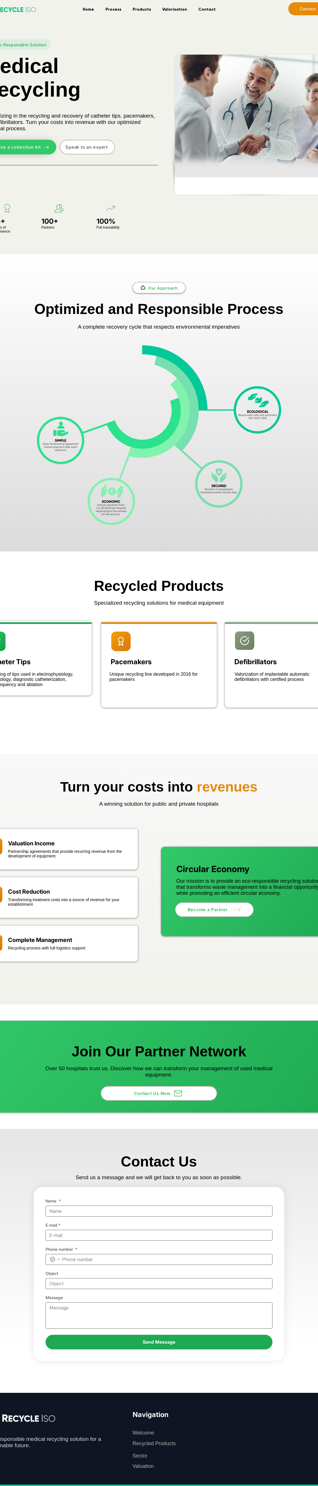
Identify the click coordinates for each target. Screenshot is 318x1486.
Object (52, 1273)
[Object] (157, 1283)
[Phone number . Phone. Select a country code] (55, 1259)
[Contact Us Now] (159, 1093)
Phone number (61, 1249)
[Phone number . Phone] (165, 1259)
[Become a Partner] (214, 909)
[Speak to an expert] (87, 147)
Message (54, 1297)
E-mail (53, 1225)
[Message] (159, 1315)
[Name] (157, 1211)
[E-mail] (157, 1235)
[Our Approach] (159, 288)
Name (53, 1200)
